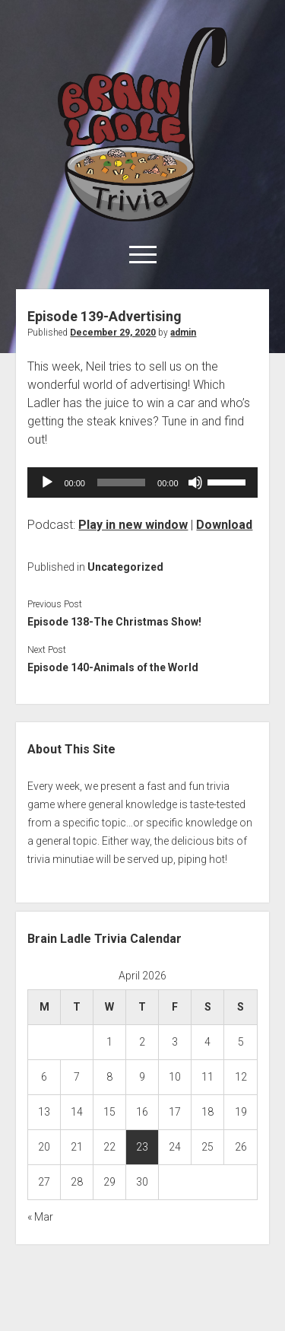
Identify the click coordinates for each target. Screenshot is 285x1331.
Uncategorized (125, 567)
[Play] (47, 482)
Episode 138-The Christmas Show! (114, 622)
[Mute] (195, 482)
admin (183, 332)
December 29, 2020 (113, 332)
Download (224, 524)
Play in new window (133, 524)
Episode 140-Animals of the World (112, 667)
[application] (142, 482)
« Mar (40, 1217)
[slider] (121, 482)
